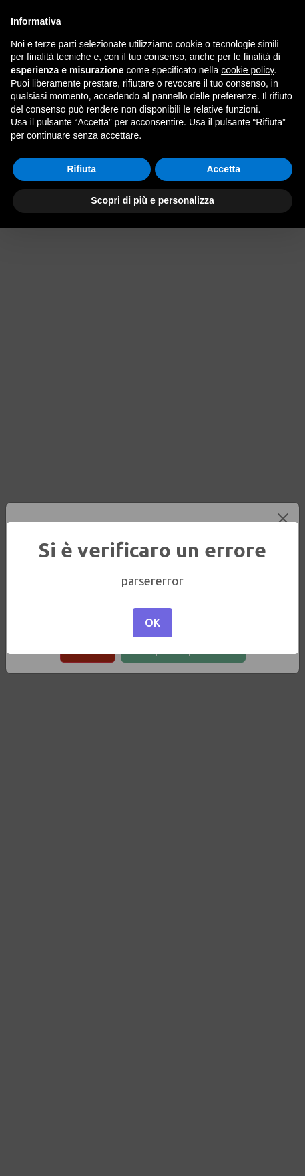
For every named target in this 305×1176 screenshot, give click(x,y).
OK (152, 623)
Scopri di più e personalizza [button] (152, 200)
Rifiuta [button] (81, 169)
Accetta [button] (223, 169)
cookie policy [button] (247, 70)
